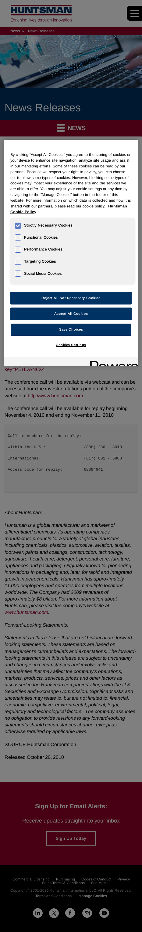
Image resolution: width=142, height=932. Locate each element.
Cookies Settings (71, 345)
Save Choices (71, 329)
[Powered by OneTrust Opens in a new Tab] (112, 362)
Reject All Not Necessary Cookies (70, 298)
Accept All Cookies (71, 313)
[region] (71, 253)
